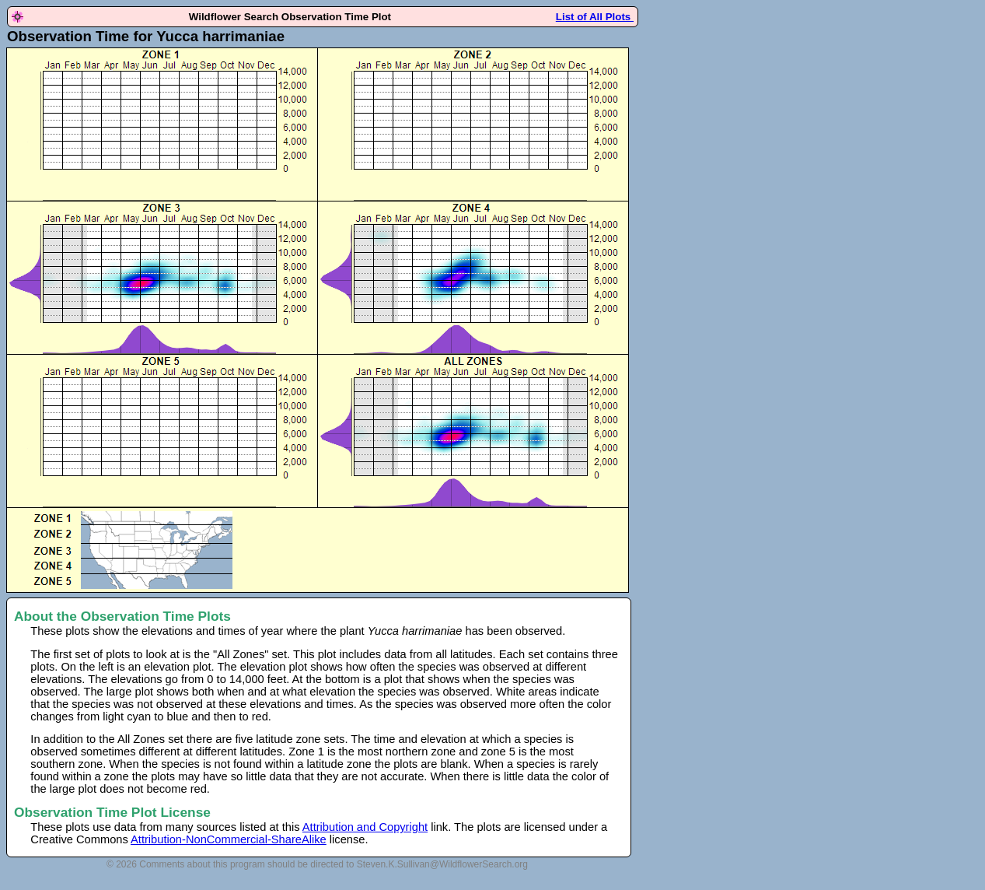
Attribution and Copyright (365, 827)
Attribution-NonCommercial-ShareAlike (229, 839)
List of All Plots (595, 17)
